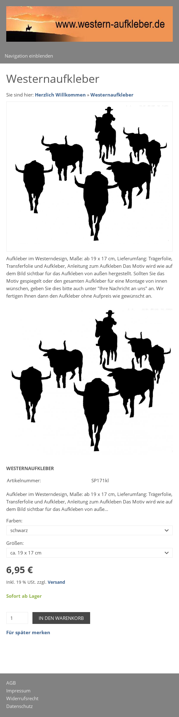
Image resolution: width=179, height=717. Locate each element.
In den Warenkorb (61, 618)
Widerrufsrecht (22, 698)
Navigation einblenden (29, 56)
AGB (11, 683)
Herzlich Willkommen (60, 95)
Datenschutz (19, 706)
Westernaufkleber (111, 95)
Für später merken (28, 632)
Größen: (15, 543)
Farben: (14, 520)
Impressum (18, 690)
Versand (56, 582)
